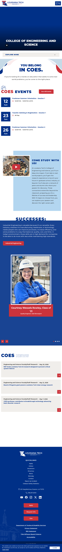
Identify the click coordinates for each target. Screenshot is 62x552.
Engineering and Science (12, 364)
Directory (31, 471)
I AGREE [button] (55, 548)
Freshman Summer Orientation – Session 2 (28, 127)
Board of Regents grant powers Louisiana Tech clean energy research (28, 385)
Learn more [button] (5, 549)
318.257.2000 (32, 493)
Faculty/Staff (26, 364)
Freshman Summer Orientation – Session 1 (28, 98)
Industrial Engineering (13, 243)
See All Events (46, 91)
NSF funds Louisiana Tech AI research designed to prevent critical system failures (27, 367)
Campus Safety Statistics (31, 483)
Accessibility (31, 537)
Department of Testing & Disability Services (31, 525)
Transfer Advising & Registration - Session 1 (29, 113)
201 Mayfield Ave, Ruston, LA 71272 (32, 489)
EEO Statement (31, 531)
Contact (31, 478)
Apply (31, 463)
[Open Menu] (58, 3)
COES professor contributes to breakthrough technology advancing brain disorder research (27, 402)
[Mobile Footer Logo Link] (31, 453)
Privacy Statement (31, 528)
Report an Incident (31, 481)
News (31, 473)
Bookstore (31, 468)
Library (31, 466)
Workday (31, 476)
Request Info (31, 512)
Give (31, 518)
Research (34, 364)
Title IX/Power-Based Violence (31, 534)
